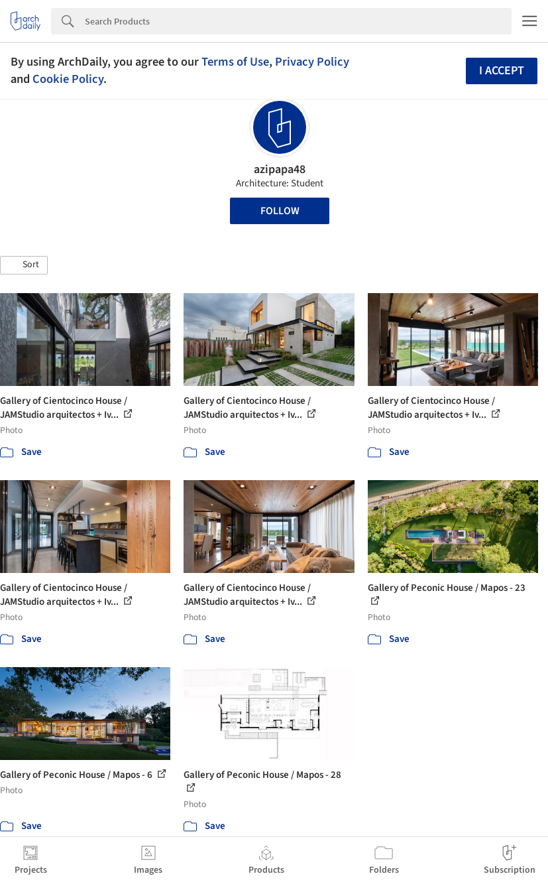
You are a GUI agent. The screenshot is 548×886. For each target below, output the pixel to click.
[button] (24, 265)
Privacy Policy (312, 61)
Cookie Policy (67, 79)
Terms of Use (235, 61)
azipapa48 (279, 169)
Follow (280, 211)
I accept (501, 70)
